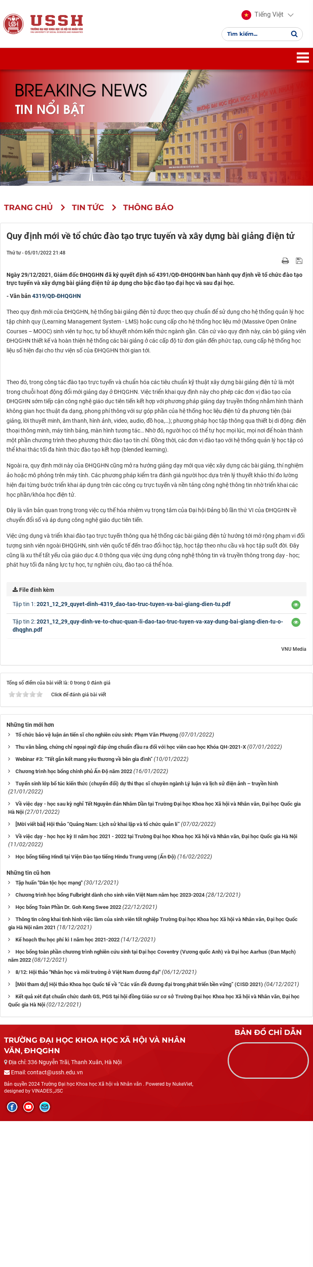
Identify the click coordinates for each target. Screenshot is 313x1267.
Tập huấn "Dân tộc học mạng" (49, 1029)
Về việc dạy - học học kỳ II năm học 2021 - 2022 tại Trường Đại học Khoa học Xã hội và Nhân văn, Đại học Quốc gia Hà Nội (156, 982)
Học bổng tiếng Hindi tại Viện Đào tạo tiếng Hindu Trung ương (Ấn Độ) (95, 1003)
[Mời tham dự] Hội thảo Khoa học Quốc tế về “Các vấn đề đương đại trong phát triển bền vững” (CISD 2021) (139, 1130)
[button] (262, 16)
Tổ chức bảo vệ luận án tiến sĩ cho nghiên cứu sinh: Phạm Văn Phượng (96, 881)
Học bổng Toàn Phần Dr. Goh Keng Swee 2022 (68, 1053)
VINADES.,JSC (47, 1237)
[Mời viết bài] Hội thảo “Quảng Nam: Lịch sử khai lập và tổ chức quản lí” (97, 970)
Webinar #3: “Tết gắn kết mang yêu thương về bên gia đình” (83, 905)
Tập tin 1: (121, 750)
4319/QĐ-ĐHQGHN (56, 299)
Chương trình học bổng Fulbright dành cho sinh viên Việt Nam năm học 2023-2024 (109, 1041)
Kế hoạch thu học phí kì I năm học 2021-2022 (67, 1085)
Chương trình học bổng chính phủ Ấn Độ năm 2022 (73, 917)
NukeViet (182, 1230)
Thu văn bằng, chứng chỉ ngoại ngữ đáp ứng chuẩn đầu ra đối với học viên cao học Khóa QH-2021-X (130, 893)
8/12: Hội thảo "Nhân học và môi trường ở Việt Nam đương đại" (88, 1118)
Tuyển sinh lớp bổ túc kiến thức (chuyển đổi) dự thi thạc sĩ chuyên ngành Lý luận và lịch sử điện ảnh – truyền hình (146, 929)
